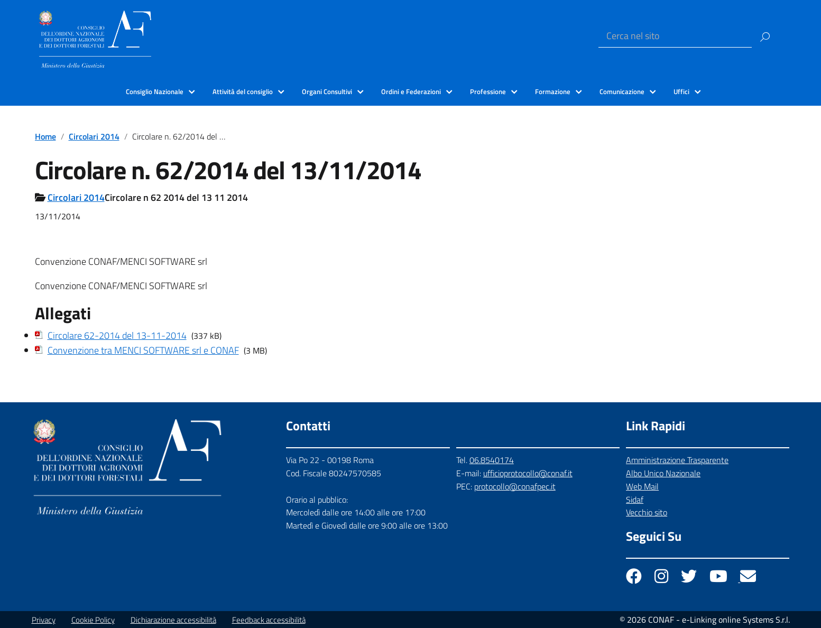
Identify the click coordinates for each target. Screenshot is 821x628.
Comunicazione (621, 91)
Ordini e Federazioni (411, 91)
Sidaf (634, 499)
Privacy (44, 620)
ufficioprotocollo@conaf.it (528, 473)
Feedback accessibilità (269, 620)
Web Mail (642, 486)
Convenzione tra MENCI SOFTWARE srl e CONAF (143, 350)
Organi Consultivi (327, 91)
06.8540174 (491, 460)
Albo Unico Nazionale (663, 473)
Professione (488, 91)
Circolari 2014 (94, 136)
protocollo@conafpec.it (515, 486)
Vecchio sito (646, 512)
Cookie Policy (93, 620)
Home (45, 136)
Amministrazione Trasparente (677, 460)
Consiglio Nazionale (154, 91)
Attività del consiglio (243, 91)
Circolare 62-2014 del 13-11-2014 (117, 335)
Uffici (681, 91)
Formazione (552, 91)
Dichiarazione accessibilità (173, 620)
